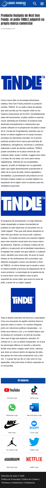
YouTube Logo (12, 398)
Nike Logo (12, 433)
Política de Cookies (30, 479)
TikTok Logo (34, 398)
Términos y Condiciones (11, 483)
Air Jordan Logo (12, 450)
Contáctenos (29, 483)
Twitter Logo (34, 450)
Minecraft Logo (12, 467)
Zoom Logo (34, 433)
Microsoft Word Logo (34, 415)
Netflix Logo (34, 467)
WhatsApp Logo (12, 415)
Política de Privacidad (10, 479)
